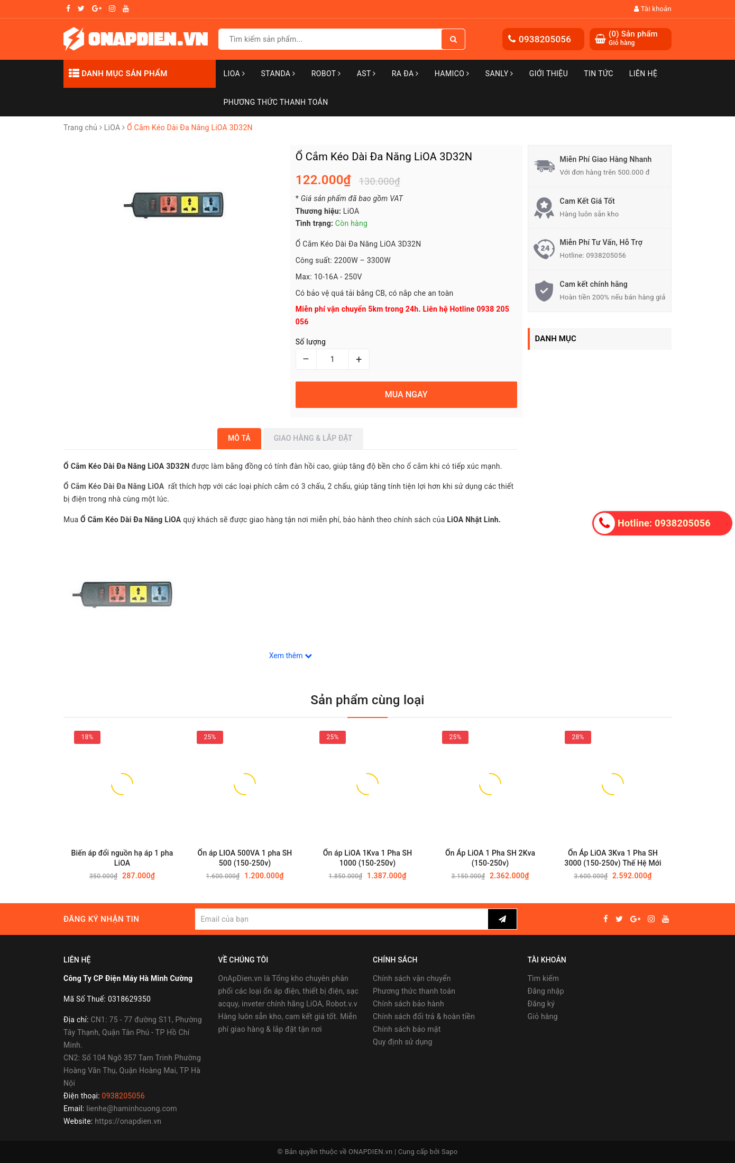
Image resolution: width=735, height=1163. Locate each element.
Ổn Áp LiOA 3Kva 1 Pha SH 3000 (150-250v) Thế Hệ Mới (612, 858)
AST (366, 73)
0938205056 (545, 39)
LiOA (234, 73)
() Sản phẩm (633, 38)
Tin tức (598, 73)
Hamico (452, 73)
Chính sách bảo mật (406, 1029)
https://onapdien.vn (128, 1121)
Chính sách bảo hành (408, 1004)
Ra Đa (405, 73)
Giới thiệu (548, 73)
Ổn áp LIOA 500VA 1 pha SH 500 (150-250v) (245, 858)
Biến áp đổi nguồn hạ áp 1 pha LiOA (122, 858)
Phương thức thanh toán (414, 991)
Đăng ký (541, 1004)
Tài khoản (653, 9)
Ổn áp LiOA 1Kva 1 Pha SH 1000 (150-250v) (367, 858)
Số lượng (311, 342)
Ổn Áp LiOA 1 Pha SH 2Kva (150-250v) (490, 858)
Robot (326, 73)
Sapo (450, 1152)
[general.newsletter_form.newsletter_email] (341, 919)
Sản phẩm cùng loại (367, 700)
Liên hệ (643, 73)
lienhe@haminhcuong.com (131, 1108)
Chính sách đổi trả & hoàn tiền (424, 1016)
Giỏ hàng (543, 1016)
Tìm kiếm (543, 978)
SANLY (499, 73)
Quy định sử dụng (403, 1042)
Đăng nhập (546, 991)
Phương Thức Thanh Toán (276, 102)
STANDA (278, 73)
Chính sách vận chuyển (412, 978)
